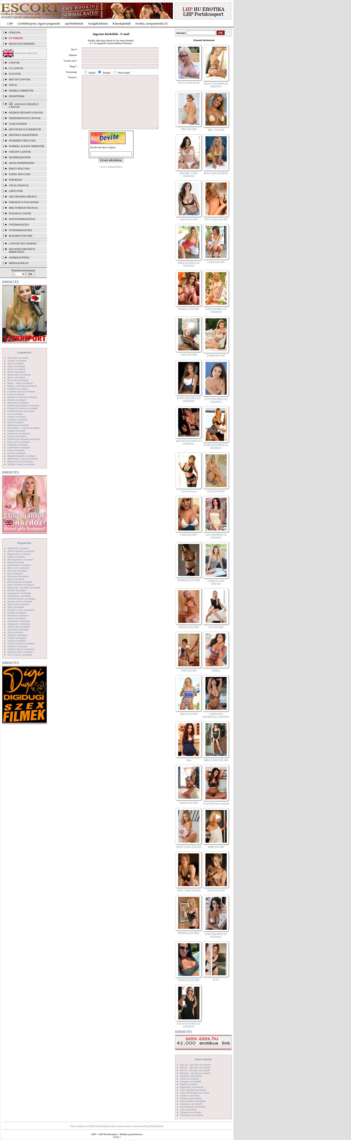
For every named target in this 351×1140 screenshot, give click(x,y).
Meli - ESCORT (216, 129)
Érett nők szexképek (17, 402)
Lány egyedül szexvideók (193, 1089)
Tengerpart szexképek (18, 623)
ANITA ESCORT (216, 890)
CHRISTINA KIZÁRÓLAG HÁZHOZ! (216, 715)
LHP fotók (16, 190)
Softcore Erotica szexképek (21, 598)
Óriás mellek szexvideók (192, 1101)
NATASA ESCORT (189, 627)
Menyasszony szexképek (20, 461)
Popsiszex (15, 179)
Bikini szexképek (16, 371)
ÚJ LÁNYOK (16, 68)
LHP (10, 23)
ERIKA (216, 670)
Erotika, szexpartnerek (149, 23)
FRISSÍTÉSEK (16, 96)
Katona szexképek (16, 436)
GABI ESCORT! (189, 534)
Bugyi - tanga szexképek (20, 383)
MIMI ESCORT (216, 846)
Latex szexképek (16, 450)
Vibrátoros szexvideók (191, 1115)
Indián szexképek (16, 430)
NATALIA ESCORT (188, 980)
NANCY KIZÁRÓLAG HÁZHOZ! (216, 85)
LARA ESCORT (216, 262)
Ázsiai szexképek (16, 369)
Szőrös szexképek (16, 618)
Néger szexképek (16, 556)
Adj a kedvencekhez (121, 1126)
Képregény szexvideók (192, 1087)
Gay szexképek (15, 413)
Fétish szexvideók (189, 1078)
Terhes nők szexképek (18, 626)
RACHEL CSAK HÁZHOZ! (189, 174)
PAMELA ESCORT (189, 309)
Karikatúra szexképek (18, 433)
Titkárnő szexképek (17, 635)
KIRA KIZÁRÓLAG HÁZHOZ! (189, 264)
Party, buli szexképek (18, 567)
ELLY (216, 979)
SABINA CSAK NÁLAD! (216, 582)
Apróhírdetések (74, 23)
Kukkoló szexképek (17, 444)
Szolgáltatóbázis (98, 23)
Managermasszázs (22, 218)
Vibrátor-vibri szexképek (20, 651)
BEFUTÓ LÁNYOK (19, 79)
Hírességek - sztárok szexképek (23, 427)
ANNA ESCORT (189, 219)
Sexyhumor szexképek (19, 595)
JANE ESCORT (189, 354)
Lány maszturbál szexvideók (194, 1092)
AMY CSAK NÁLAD (188, 890)
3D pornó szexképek (17, 357)
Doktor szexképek (16, 399)
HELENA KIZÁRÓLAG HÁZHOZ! (189, 442)
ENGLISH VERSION (26, 53)
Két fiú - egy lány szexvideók (195, 1067)
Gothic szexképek (16, 416)
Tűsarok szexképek (17, 646)
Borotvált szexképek (17, 380)
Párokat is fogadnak (24, 202)
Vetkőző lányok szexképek (21, 649)
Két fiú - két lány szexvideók (195, 1070)
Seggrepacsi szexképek (19, 593)
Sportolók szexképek (18, 604)
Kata (188, 760)
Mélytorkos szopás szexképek (22, 458)
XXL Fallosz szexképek (19, 654)
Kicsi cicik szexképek (18, 441)
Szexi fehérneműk (21, 162)
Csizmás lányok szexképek (21, 391)
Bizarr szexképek (16, 377)
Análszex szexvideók (191, 1075)
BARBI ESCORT (216, 355)
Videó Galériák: (203, 1059)
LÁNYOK (14, 62)
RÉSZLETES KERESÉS (22, 43)
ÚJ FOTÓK (15, 73)
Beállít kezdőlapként (99, 1126)
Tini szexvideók (188, 1109)
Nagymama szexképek (19, 553)
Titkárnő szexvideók (190, 1112)
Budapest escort (20, 235)
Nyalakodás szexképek (19, 565)
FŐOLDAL (15, 32)
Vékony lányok (20, 151)
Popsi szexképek (15, 579)
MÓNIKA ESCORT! (189, 933)
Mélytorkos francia (23, 207)
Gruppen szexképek (17, 419)
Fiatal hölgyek (20, 174)
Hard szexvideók (188, 1084)
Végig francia (19, 185)
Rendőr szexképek (16, 590)
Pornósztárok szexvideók (193, 1106)
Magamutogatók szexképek (21, 455)
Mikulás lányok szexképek (21, 464)
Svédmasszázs (19, 224)
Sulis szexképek (15, 607)
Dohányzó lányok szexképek (22, 397)
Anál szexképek (15, 363)
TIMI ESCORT (189, 670)
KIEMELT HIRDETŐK (21, 90)
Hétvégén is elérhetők (25, 129)
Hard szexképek (15, 422)
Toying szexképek (16, 640)
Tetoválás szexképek (18, 629)
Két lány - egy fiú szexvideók (195, 1073)
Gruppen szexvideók (190, 1081)
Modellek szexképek (18, 548)
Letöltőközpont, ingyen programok (39, 23)
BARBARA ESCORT (188, 580)
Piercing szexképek (17, 570)
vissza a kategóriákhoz (111, 177)
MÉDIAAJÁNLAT (18, 263)
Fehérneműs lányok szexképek (23, 405)
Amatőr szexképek (17, 360)
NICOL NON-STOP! (189, 82)
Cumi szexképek (15, 394)
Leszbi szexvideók (189, 1095)
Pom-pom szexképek (18, 576)
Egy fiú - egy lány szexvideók (195, 1064)
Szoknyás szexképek (18, 615)
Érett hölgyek (19, 168)
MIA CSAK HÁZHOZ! (216, 173)
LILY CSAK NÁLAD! (216, 219)
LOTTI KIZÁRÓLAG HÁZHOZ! (216, 400)
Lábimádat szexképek (18, 447)
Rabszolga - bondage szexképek (23, 587)
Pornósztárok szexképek (19, 581)
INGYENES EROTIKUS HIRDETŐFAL (22, 250)
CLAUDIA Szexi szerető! (216, 803)
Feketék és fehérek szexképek (22, 408)
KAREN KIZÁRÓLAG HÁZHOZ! (216, 446)
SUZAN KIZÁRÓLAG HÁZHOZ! (189, 1025)
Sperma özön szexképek (19, 601)
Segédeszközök (20, 157)
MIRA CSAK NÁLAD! (216, 760)
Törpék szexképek (16, 637)
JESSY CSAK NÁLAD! (189, 846)
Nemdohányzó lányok (25, 118)
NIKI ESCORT (189, 129)
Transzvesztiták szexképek (21, 643)
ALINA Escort (188, 491)
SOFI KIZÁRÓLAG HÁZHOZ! (216, 310)
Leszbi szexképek (16, 453)
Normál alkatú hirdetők (26, 146)
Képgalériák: (24, 352)
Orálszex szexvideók (190, 1098)
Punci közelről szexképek (20, 584)
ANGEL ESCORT (188, 802)
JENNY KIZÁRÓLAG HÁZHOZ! (189, 399)
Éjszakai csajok (20, 213)
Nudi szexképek (15, 562)
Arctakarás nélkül (23, 196)
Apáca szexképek (16, 366)
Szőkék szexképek (16, 612)
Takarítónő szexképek (18, 621)
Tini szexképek (15, 632)
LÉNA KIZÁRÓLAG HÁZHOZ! (216, 935)
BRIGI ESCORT (188, 713)
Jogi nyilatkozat (78, 1126)
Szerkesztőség (141, 1126)
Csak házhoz (18, 123)
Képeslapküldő (122, 23)
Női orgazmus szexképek (20, 559)
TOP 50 (13, 85)
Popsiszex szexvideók (191, 1103)
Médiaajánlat (156, 1126)
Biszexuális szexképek (19, 374)
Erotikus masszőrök (23, 134)
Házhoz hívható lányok (26, 112)
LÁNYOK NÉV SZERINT (23, 243)
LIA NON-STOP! (216, 491)
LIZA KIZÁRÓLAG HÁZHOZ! (216, 536)
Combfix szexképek (17, 388)
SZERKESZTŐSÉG (19, 257)
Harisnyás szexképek (18, 425)
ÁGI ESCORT (216, 627)
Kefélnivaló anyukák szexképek (23, 439)
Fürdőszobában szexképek (21, 411)
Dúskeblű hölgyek (22, 140)
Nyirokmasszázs (20, 230)
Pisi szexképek (15, 573)
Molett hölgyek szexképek (21, 551)
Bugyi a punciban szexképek (22, 385)
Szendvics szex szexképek (20, 609)
